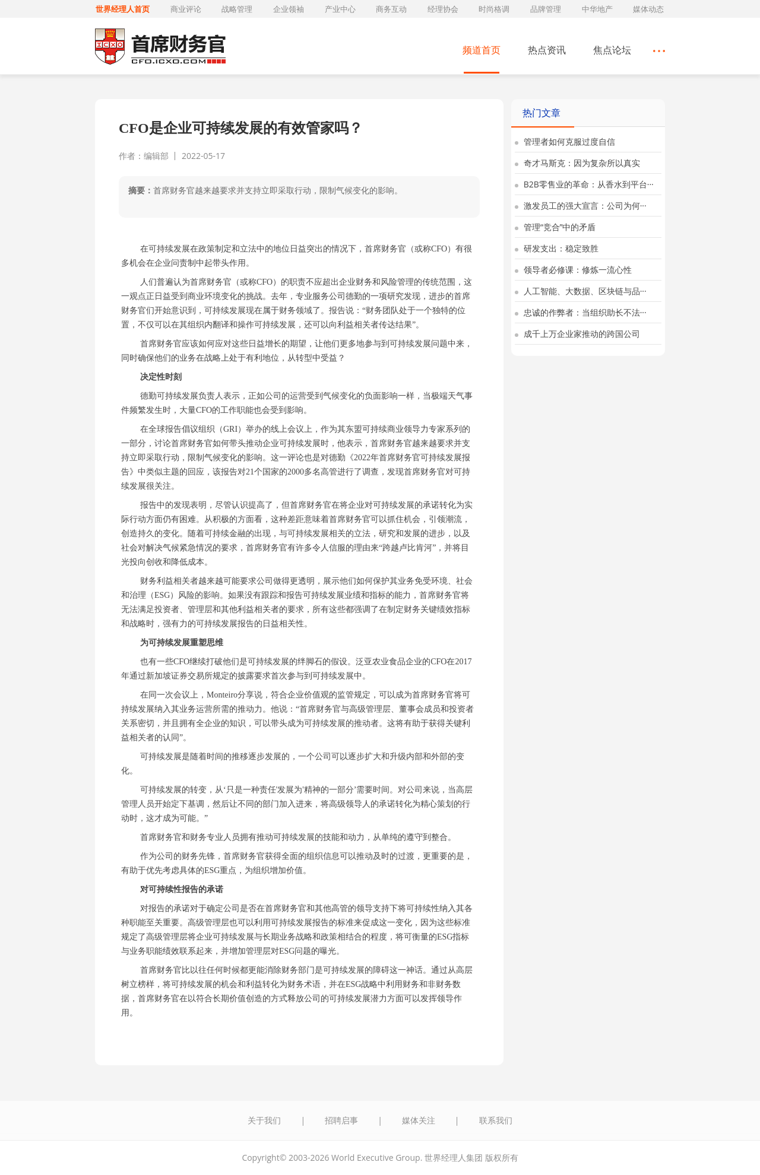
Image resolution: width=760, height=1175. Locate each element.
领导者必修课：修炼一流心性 (573, 269)
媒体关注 (418, 1120)
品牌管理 (545, 9)
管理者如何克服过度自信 (565, 141)
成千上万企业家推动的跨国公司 (577, 333)
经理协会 (443, 9)
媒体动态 (648, 9)
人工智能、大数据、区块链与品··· (581, 291)
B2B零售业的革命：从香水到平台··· (584, 184)
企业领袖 (288, 9)
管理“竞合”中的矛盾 (555, 227)
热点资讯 (547, 49)
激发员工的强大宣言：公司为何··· (581, 205)
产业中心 (340, 9)
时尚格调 (494, 9)
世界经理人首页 (123, 9)
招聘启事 (341, 1120)
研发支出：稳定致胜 (556, 248)
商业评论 (185, 9)
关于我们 (264, 1120)
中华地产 (597, 9)
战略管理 (236, 9)
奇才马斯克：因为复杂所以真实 (577, 162)
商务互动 (391, 9)
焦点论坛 (612, 49)
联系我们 (495, 1120)
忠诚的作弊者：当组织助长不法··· (581, 312)
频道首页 (482, 49)
